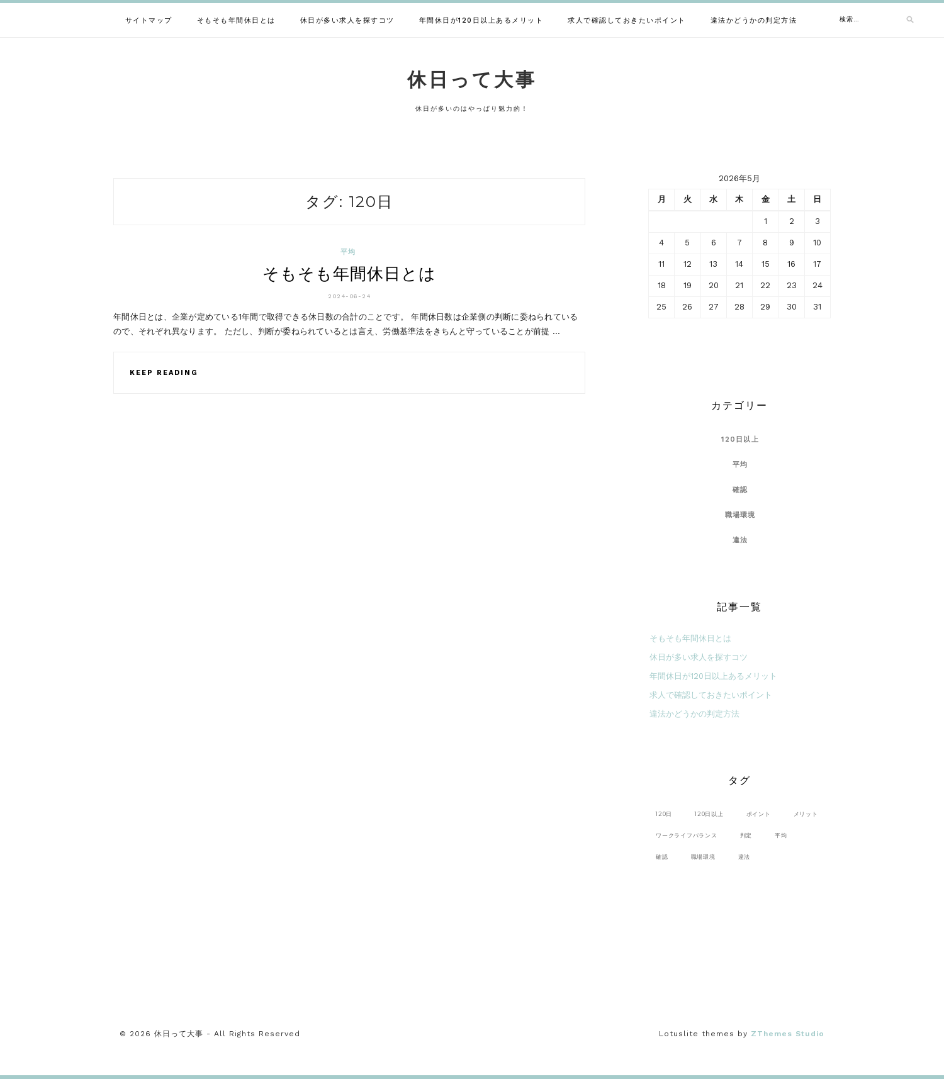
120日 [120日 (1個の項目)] (664, 813)
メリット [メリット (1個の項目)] (806, 813)
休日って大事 (472, 79)
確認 (740, 490)
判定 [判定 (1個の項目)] (746, 835)
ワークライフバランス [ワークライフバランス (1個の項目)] (686, 835)
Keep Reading (164, 373)
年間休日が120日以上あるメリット (481, 20)
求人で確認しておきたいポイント (627, 20)
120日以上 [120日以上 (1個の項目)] (709, 813)
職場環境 (740, 515)
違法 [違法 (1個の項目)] (744, 856)
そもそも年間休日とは (236, 20)
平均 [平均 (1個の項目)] (781, 835)
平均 (348, 252)
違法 (740, 540)
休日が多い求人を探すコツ (347, 20)
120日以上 (740, 439)
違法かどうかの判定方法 (754, 20)
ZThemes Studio (787, 1033)
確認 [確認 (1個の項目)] (662, 856)
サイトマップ (148, 20)
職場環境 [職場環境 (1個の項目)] (703, 856)
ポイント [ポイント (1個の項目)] (758, 813)
